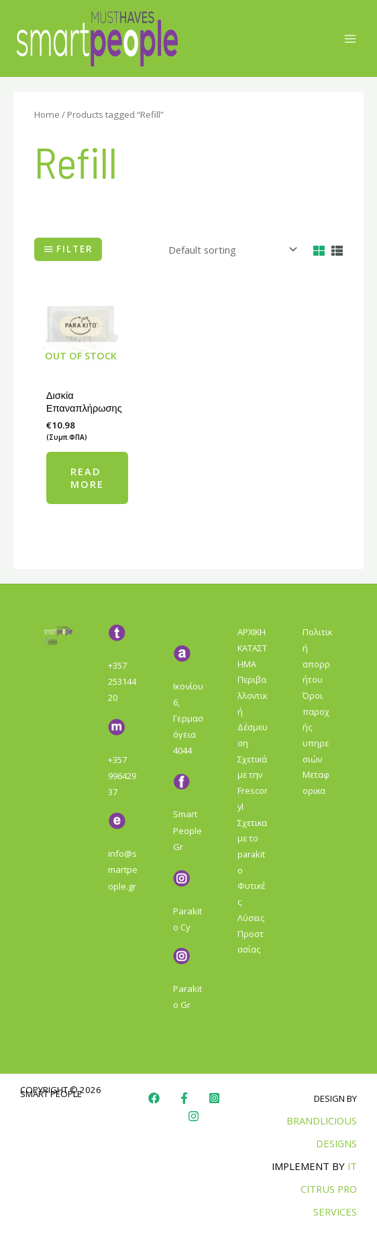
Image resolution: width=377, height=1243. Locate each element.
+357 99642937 (122, 776)
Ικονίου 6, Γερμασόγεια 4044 (188, 718)
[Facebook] (154, 1098)
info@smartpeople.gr (123, 869)
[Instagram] (214, 1098)
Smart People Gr (187, 830)
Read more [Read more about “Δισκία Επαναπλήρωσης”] (87, 478)
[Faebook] (184, 1098)
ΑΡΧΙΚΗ (251, 632)
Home (47, 114)
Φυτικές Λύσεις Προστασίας (251, 917)
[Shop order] (230, 249)
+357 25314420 (122, 681)
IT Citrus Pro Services (329, 1188)
